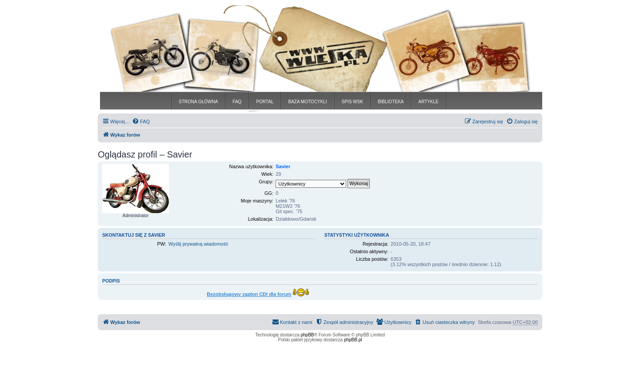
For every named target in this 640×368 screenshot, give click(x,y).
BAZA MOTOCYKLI (307, 101)
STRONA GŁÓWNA (198, 101)
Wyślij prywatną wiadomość (198, 244)
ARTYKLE (428, 101)
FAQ (236, 101)
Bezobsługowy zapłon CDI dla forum (249, 294)
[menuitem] (141, 121)
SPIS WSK (352, 101)
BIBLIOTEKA (391, 101)
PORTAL (264, 101)
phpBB (307, 334)
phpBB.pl (353, 339)
